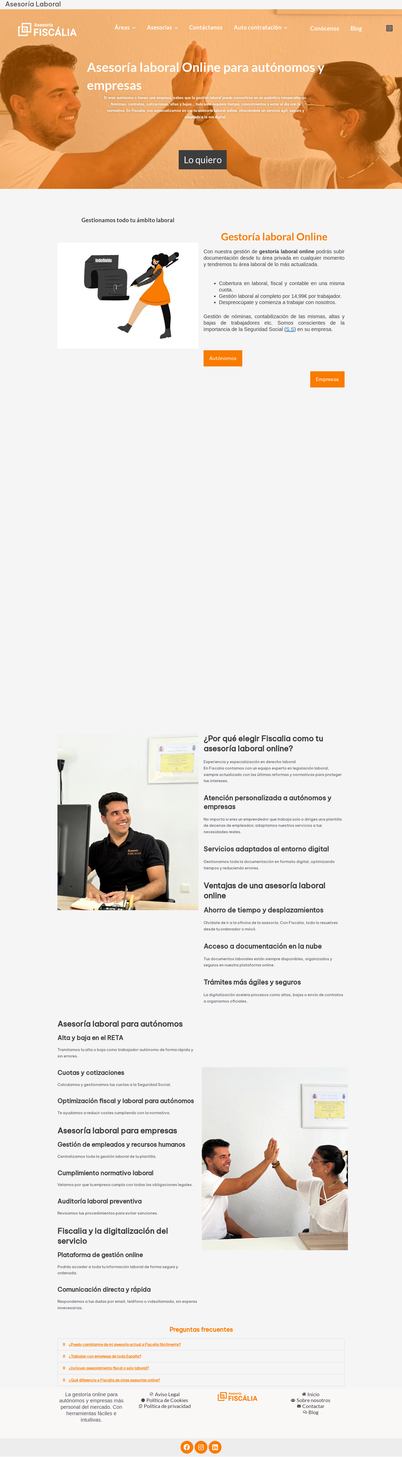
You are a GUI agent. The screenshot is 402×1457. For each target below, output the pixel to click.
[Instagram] (389, 28)
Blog (356, 28)
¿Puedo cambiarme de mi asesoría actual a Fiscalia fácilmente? (129, 1345)
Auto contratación (260, 28)
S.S (290, 329)
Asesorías (162, 28)
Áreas (125, 28)
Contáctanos (206, 27)
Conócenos (324, 28)
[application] (133, 28)
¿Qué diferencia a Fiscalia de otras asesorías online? (118, 1380)
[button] (201, 1345)
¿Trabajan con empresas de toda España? (108, 1357)
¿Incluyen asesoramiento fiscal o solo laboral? (112, 1369)
